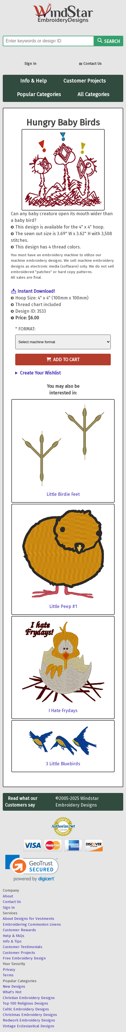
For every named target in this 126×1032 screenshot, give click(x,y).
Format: (26, 329)
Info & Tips (12, 941)
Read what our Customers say (21, 802)
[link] (32, 868)
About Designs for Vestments (28, 918)
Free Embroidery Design (24, 958)
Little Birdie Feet (63, 494)
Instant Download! (36, 291)
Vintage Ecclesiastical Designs (28, 1026)
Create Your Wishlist (40, 373)
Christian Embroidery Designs (29, 997)
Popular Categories (39, 94)
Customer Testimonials (22, 946)
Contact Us (90, 64)
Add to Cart (63, 359)
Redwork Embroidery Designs (29, 1020)
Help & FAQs (13, 935)
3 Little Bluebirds (63, 763)
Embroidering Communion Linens (32, 924)
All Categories (93, 94)
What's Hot (12, 992)
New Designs (14, 986)
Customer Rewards (19, 930)
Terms (8, 975)
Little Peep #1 (63, 606)
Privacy (9, 969)
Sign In (30, 63)
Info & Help (33, 81)
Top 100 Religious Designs (25, 1003)
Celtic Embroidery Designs (26, 1009)
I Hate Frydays (63, 710)
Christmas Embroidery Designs (30, 1014)
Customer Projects (84, 81)
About (8, 896)
